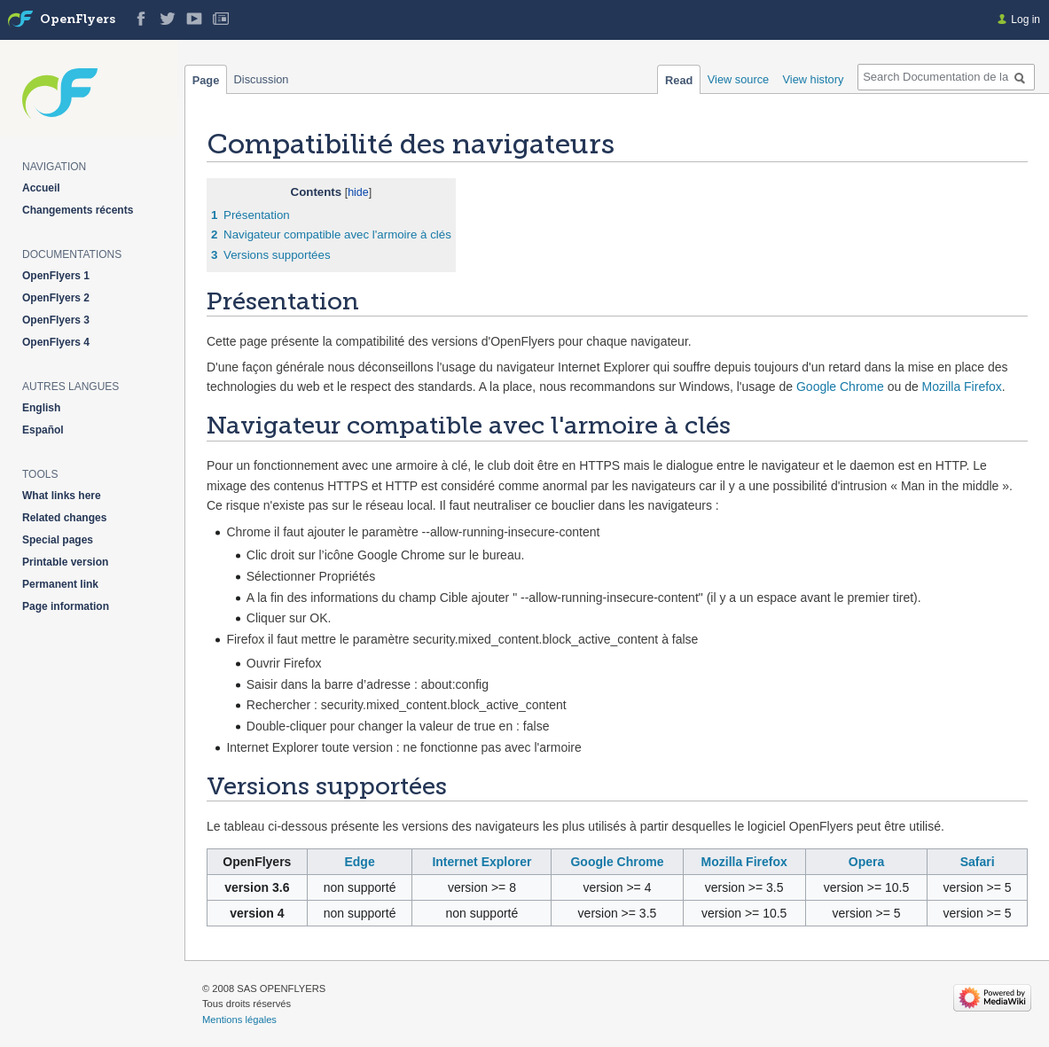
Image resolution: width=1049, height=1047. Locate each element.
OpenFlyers (77, 20)
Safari (977, 862)
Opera (866, 862)
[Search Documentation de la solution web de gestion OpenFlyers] (946, 77)
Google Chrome (840, 386)
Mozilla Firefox (962, 386)
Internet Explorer (481, 862)
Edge (359, 862)
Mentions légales (239, 1019)
